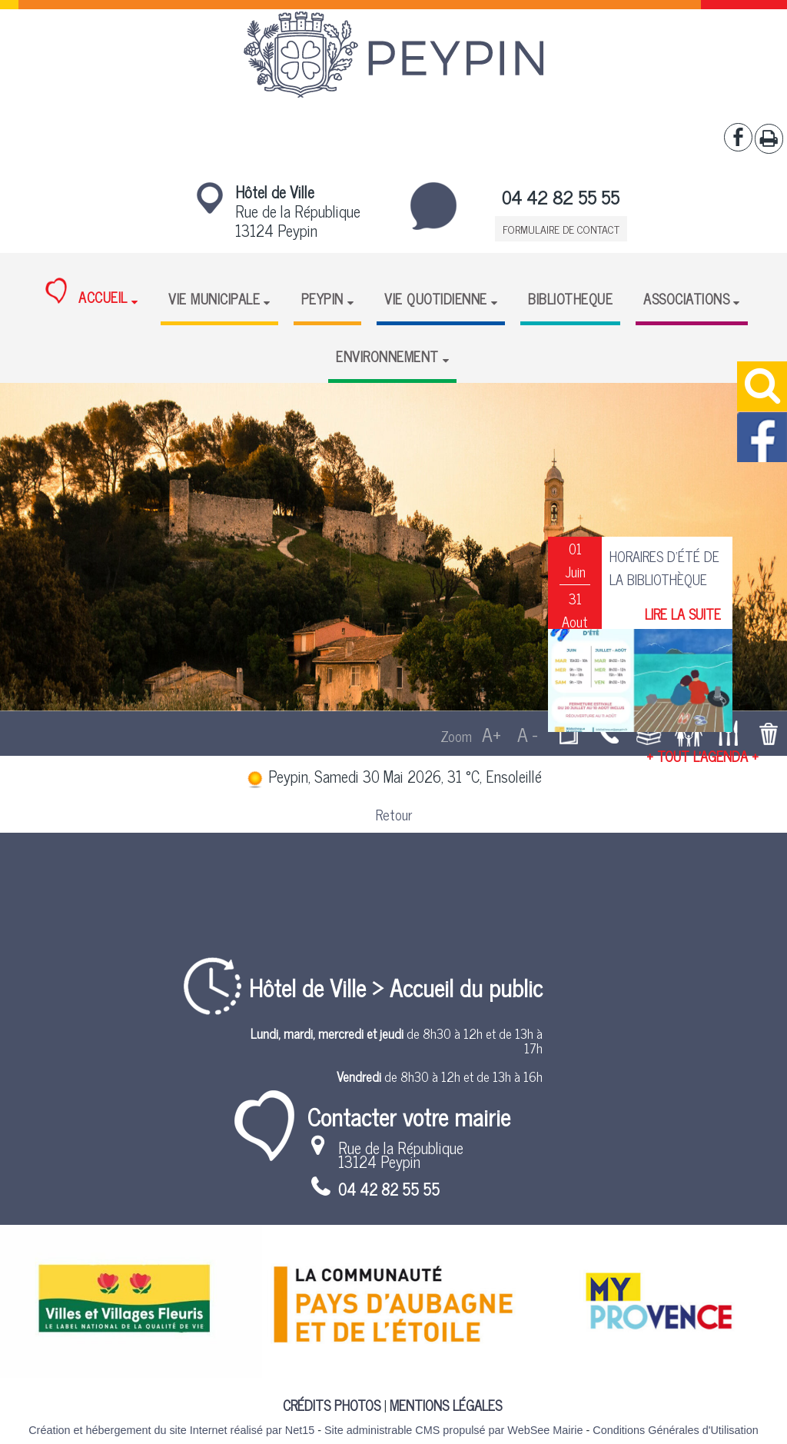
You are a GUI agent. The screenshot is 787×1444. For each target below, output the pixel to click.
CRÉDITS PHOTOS (331, 1404)
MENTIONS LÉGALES (446, 1404)
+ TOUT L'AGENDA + (702, 755)
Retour (394, 814)
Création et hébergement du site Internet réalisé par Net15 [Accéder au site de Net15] (171, 1430)
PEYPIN (322, 298)
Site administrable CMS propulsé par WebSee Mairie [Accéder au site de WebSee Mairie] (453, 1430)
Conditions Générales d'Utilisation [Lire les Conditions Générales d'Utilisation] (676, 1430)
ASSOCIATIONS (686, 298)
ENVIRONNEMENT (387, 356)
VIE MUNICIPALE (214, 298)
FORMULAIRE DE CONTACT (561, 229)
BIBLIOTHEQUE (570, 298)
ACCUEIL (86, 293)
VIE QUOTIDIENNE (435, 298)
